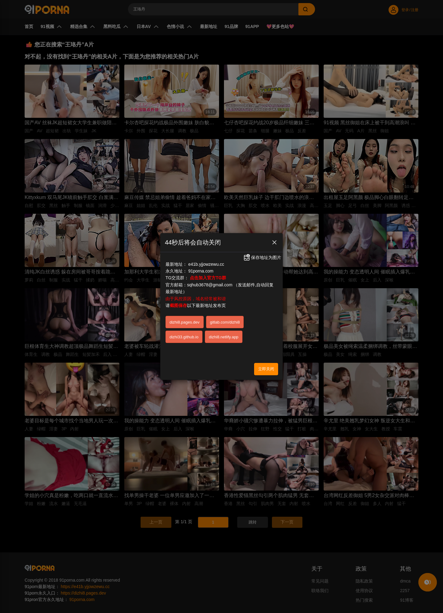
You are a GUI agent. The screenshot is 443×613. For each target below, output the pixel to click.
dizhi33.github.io (184, 337)
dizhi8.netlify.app (223, 337)
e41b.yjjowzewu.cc (206, 264)
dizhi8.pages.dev (185, 322)
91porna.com (201, 271)
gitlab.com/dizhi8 (225, 322)
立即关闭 (266, 369)
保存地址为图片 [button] (262, 257)
